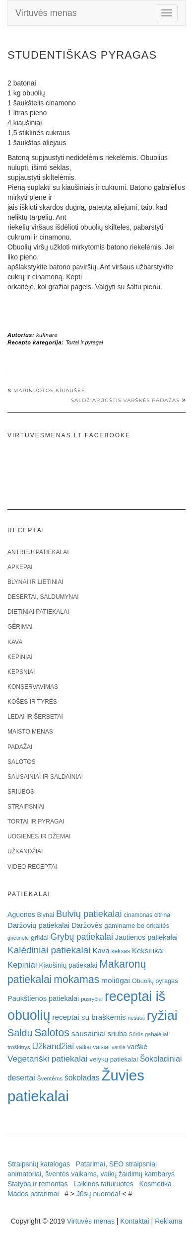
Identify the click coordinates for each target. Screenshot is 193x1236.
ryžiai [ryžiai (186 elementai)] (162, 1015)
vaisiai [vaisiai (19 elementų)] (101, 1047)
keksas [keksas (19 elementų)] (120, 951)
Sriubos (20, 791)
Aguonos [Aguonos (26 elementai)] (21, 914)
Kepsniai (21, 671)
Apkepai (19, 567)
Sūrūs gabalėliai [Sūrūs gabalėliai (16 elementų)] (148, 1034)
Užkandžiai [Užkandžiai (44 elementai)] (53, 1046)
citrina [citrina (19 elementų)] (162, 914)
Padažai (19, 746)
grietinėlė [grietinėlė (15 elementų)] (18, 938)
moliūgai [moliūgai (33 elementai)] (115, 980)
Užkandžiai (25, 851)
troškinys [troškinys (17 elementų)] (18, 1047)
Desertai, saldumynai (43, 596)
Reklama (168, 1221)
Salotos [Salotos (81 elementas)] (51, 1032)
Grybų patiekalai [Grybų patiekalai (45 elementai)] (82, 937)
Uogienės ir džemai (38, 836)
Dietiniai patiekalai (38, 611)
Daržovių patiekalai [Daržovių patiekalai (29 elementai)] (38, 925)
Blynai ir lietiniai (35, 581)
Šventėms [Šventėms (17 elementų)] (50, 1078)
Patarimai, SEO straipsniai (116, 1164)
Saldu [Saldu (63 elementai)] (19, 1032)
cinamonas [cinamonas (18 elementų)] (138, 914)
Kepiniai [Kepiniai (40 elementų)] (22, 965)
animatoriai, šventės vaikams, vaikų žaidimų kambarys (91, 1174)
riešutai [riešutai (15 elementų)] (136, 1018)
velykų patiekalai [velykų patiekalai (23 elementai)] (113, 1059)
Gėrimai (20, 626)
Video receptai (32, 866)
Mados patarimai (33, 1194)
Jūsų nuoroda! (98, 1194)
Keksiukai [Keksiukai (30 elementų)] (148, 950)
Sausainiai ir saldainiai (45, 776)
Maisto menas (30, 731)
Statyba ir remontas (37, 1184)
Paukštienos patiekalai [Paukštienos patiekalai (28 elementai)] (43, 998)
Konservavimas (32, 686)
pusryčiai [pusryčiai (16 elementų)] (92, 999)
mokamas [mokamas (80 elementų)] (76, 979)
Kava (14, 642)
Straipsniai (26, 806)
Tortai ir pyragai (84, 342)
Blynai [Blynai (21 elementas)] (45, 914)
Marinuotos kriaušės (49, 390)
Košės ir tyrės (32, 701)
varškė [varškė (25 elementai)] (138, 1047)
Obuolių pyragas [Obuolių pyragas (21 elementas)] (155, 981)
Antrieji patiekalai (38, 552)
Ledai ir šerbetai (35, 716)
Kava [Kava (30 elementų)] (100, 950)
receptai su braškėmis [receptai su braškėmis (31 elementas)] (89, 1017)
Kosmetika (155, 1184)
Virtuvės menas (46, 13)
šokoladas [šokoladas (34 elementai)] (82, 1077)
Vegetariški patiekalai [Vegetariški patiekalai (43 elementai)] (47, 1059)
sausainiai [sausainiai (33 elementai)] (88, 1033)
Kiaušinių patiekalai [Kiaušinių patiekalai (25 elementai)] (68, 965)
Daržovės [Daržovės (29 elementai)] (87, 925)
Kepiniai (20, 657)
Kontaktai (134, 1221)
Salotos (21, 761)
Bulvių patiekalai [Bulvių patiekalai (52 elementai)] (89, 913)
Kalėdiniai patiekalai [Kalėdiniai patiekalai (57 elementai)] (49, 950)
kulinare (47, 335)
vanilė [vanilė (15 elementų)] (119, 1047)
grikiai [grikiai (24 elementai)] (40, 937)
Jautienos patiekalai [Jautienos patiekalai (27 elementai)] (146, 937)
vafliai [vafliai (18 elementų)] (83, 1047)
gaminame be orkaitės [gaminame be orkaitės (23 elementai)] (136, 925)
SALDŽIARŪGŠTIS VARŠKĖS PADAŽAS (125, 400)
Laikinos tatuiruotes (103, 1184)
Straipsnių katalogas (38, 1164)
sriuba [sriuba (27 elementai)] (117, 1034)
